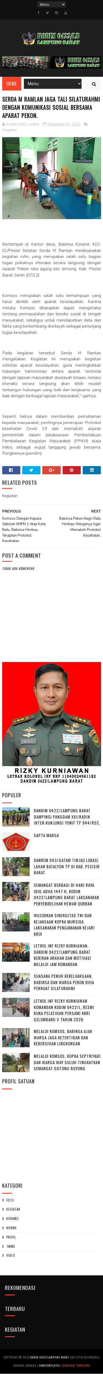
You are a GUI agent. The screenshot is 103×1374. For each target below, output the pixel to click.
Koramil (12, 1219)
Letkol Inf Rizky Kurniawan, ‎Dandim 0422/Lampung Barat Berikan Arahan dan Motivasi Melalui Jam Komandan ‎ (62, 955)
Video (10, 1256)
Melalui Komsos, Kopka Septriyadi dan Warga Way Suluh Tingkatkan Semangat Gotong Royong (67, 1062)
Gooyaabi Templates (76, 1366)
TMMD (10, 1246)
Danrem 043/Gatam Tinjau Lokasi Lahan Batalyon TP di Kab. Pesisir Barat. (67, 866)
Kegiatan (10, 130)
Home (12, 83)
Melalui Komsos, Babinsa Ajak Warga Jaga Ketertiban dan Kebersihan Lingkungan (63, 1037)
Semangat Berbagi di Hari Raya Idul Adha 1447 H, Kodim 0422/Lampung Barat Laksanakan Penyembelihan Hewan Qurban (66, 894)
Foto (10, 1200)
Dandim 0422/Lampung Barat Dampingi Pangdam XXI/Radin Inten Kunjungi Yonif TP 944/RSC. (67, 817)
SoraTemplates (49, 1366)
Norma (11, 1228)
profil (11, 1237)
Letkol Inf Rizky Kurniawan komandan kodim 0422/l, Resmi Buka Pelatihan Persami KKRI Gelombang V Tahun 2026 (64, 1010)
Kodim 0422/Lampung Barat (49, 1357)
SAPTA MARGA (46, 835)
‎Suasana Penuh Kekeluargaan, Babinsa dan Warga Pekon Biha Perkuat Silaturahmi (64, 982)
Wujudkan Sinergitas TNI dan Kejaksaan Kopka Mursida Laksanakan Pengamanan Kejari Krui (64, 925)
